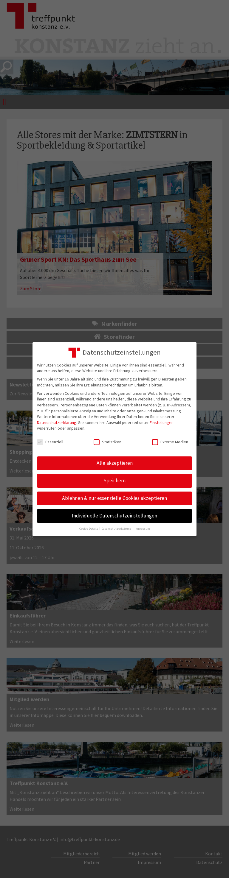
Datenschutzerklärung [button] (116, 529)
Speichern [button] (114, 480)
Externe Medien (170, 442)
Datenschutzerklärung (56, 422)
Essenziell (50, 442)
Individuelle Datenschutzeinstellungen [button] (114, 515)
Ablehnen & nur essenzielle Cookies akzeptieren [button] (114, 498)
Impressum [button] (142, 529)
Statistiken (107, 442)
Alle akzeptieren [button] (115, 463)
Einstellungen (162, 422)
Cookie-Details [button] (89, 529)
